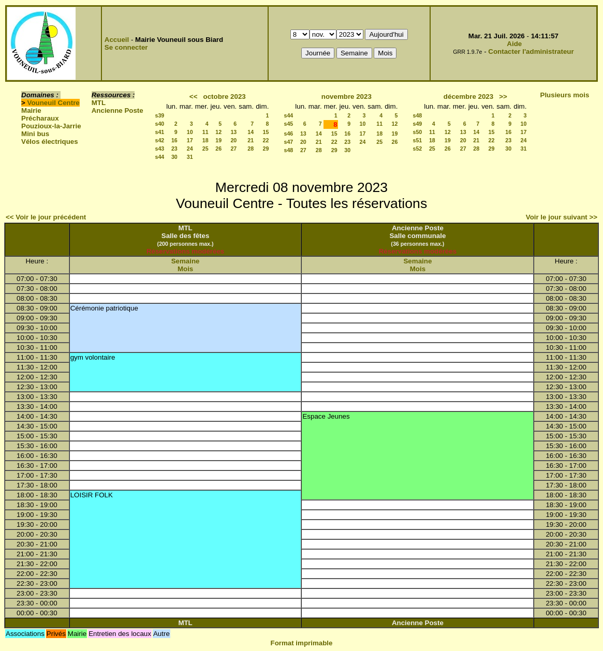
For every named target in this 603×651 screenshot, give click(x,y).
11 (205, 132)
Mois (185, 269)
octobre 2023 (224, 96)
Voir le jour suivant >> (561, 217)
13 (233, 132)
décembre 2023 (468, 96)
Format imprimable (302, 643)
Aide (514, 44)
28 (250, 148)
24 (190, 148)
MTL (99, 103)
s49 (417, 124)
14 (250, 132)
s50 (417, 132)
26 (218, 148)
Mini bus (35, 134)
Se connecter (126, 47)
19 (218, 140)
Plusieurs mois (565, 95)
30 (174, 157)
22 (266, 140)
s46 (288, 133)
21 (250, 140)
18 (205, 140)
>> (503, 96)
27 (233, 148)
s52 (417, 148)
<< (193, 96)
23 (174, 148)
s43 (159, 148)
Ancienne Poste (117, 110)
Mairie (31, 110)
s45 (288, 124)
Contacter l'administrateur (530, 51)
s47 (288, 142)
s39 (159, 115)
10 (190, 132)
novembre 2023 (346, 96)
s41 (159, 132)
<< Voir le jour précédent (46, 217)
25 (205, 148)
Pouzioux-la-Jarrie (51, 126)
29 (266, 148)
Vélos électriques (49, 141)
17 (190, 140)
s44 (159, 157)
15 (266, 132)
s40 (159, 124)
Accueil (117, 39)
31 (190, 157)
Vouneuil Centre (53, 103)
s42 (159, 140)
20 (233, 140)
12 (218, 132)
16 (174, 140)
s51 (417, 140)
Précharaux (40, 118)
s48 (288, 150)
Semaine (185, 261)
